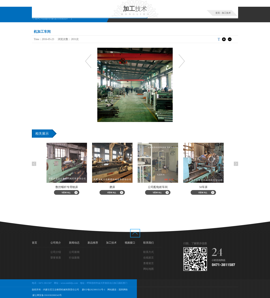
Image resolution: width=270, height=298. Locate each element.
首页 (217, 13)
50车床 (205, 187)
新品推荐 (93, 242)
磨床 (114, 187)
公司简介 (55, 242)
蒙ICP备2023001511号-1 (93, 289)
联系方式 (148, 252)
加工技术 (226, 13)
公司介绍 (55, 252)
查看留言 (148, 263)
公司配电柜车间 (159, 187)
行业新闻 (74, 257)
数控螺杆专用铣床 (68, 187)
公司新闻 (74, 252)
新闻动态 (74, 242)
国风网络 (123, 289)
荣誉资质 (55, 257)
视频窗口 (130, 242)
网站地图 (148, 269)
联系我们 (148, 242)
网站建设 (111, 289)
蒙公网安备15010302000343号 (47, 295)
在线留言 (148, 257)
